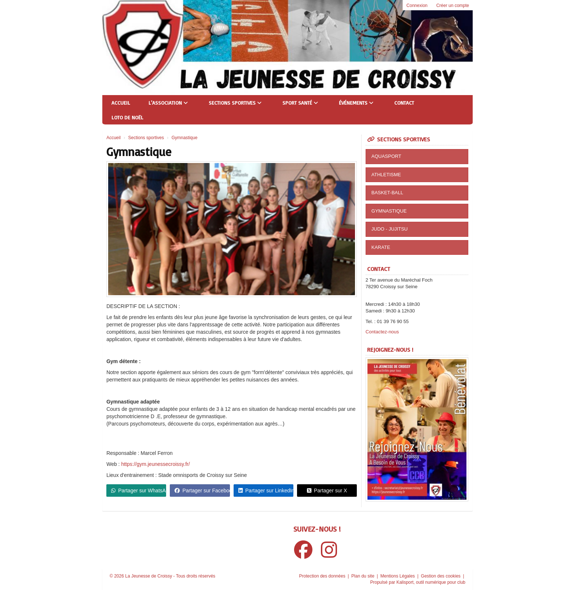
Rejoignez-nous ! (390, 349)
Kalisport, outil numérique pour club (430, 582)
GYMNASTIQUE (389, 211)
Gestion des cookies (441, 576)
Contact (404, 102)
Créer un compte (452, 5)
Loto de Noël (127, 117)
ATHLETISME (386, 174)
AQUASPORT (386, 156)
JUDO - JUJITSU (389, 229)
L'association (168, 102)
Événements (356, 102)
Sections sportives (235, 102)
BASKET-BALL (387, 192)
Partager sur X (327, 490)
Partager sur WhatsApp (138, 490)
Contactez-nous (382, 331)
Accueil (120, 102)
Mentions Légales (398, 576)
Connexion (416, 5)
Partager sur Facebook (202, 490)
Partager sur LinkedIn (265, 490)
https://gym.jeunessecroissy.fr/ (155, 464)
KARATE (380, 247)
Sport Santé (300, 102)
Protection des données (323, 576)
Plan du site (363, 576)
